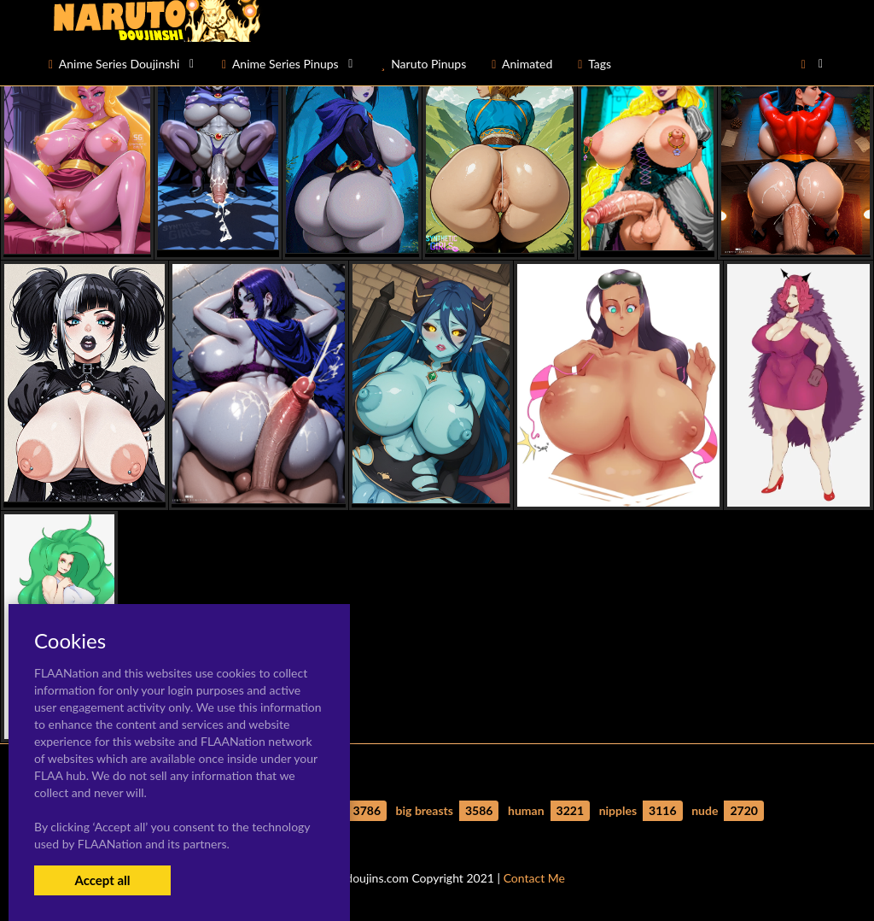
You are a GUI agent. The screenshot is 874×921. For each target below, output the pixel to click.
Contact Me (534, 878)
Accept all (102, 880)
